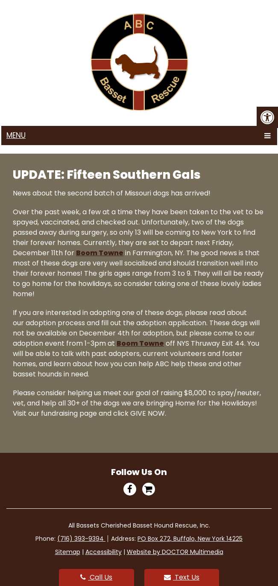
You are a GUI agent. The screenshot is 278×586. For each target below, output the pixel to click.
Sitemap (67, 552)
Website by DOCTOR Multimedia (175, 552)
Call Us (96, 577)
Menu (16, 135)
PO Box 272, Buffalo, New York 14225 (190, 538)
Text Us (181, 577)
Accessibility (103, 552)
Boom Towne (99, 253)
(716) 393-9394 (81, 538)
